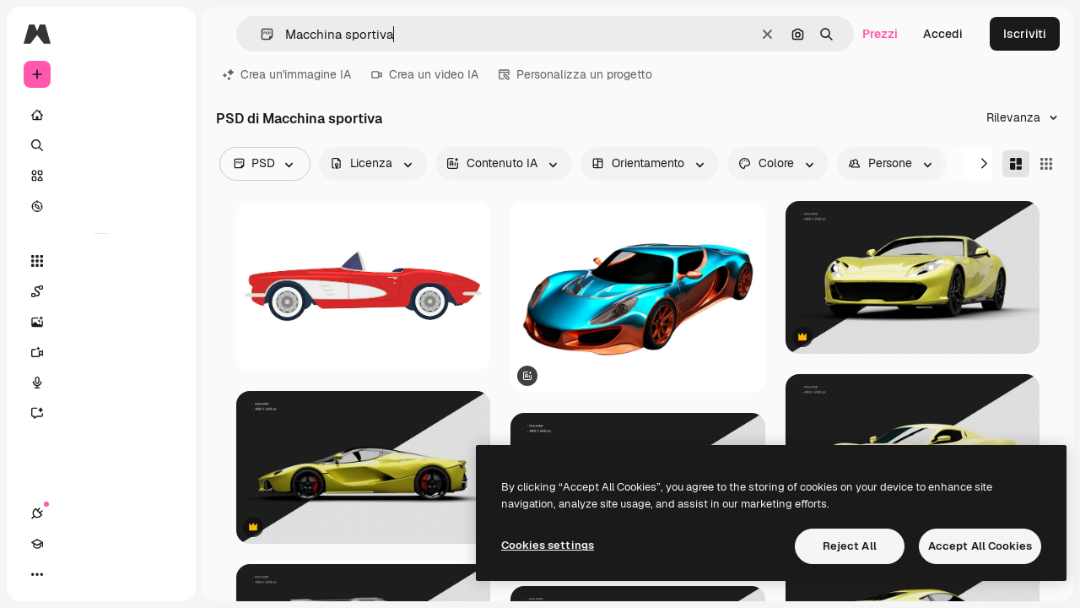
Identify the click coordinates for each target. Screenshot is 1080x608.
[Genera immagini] (101, 321)
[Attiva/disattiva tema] (97, 574)
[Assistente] (101, 412)
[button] (260, 34)
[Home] (101, 114)
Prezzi (880, 33)
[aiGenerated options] (503, 164)
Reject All (850, 546)
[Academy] (67, 574)
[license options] (373, 164)
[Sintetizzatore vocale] (101, 382)
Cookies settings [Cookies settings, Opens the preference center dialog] (547, 545)
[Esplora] (101, 206)
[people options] (892, 164)
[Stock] (101, 175)
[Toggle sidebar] (165, 33)
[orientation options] (649, 164)
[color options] (778, 164)
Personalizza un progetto (575, 74)
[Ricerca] (101, 145)
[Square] (1046, 163)
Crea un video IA (424, 74)
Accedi (943, 33)
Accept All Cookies (980, 546)
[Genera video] (101, 352)
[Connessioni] (37, 574)
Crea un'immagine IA (287, 74)
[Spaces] (101, 291)
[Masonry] (1015, 163)
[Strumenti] (101, 260)
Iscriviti (1024, 33)
